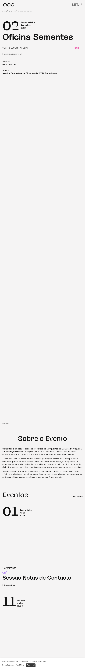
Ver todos (78, 497)
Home (4, 11)
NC (5, 572)
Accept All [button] (31, 665)
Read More (20, 665)
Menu (77, 5)
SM (76, 48)
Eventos (12, 11)
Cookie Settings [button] (8, 665)
